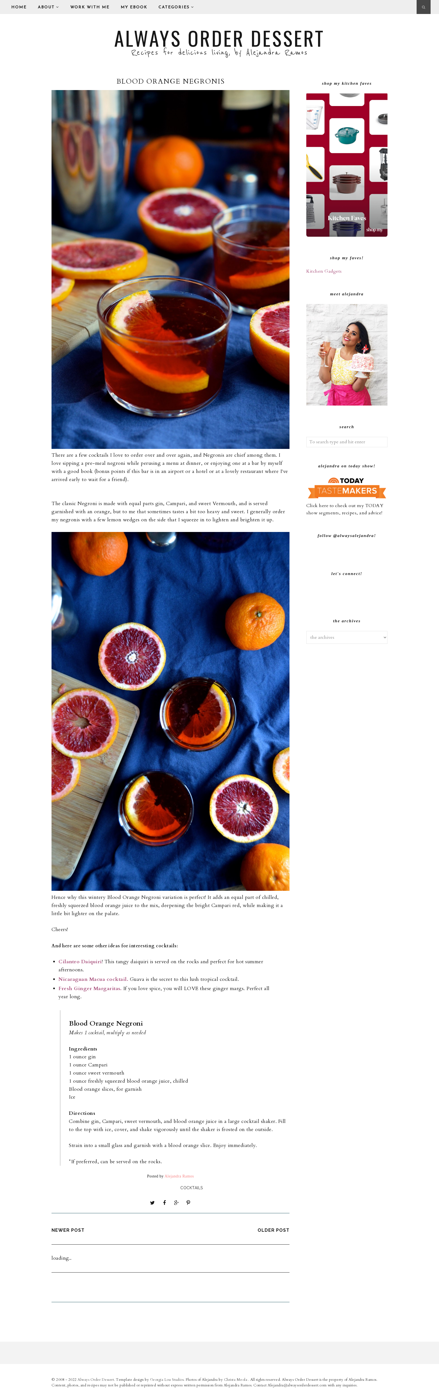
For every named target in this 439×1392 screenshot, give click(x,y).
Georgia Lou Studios (167, 1379)
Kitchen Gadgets (324, 271)
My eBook (134, 7)
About (48, 7)
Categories (176, 7)
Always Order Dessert (219, 37)
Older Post (273, 1230)
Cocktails (191, 1188)
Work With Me (89, 7)
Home (19, 7)
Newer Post (68, 1230)
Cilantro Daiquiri (80, 961)
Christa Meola (236, 1379)
